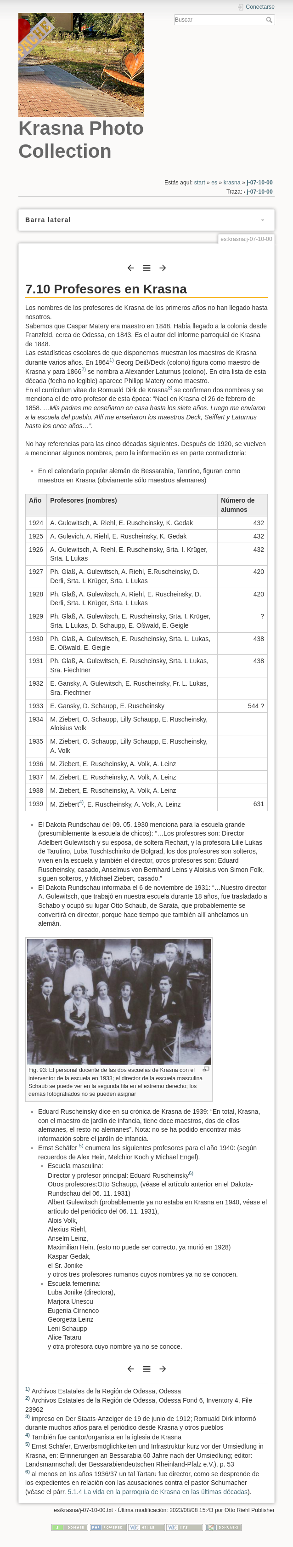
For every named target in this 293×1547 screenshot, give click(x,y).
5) (81, 1146)
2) (83, 369)
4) (81, 802)
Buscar (270, 20)
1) (111, 360)
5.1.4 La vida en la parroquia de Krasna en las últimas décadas (158, 1491)
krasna (232, 182)
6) (191, 1173)
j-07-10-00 (260, 182)
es (214, 182)
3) (170, 387)
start (199, 182)
